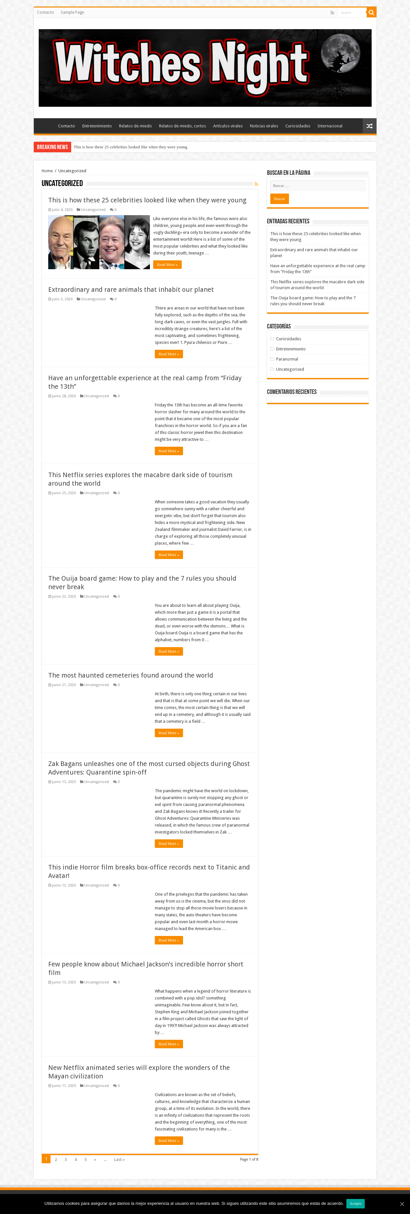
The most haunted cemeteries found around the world (130, 674)
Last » (119, 1158)
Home (47, 170)
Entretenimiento (97, 125)
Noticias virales (264, 125)
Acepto (356, 1204)
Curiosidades (297, 125)
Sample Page (72, 12)
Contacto (45, 12)
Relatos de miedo (135, 125)
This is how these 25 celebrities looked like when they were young (130, 146)
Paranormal (287, 359)
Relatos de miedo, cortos (182, 125)
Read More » (169, 264)
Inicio (45, 125)
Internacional (330, 125)
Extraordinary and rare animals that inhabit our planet (131, 288)
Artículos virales (228, 125)
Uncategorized (93, 210)
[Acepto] (402, 1204)
